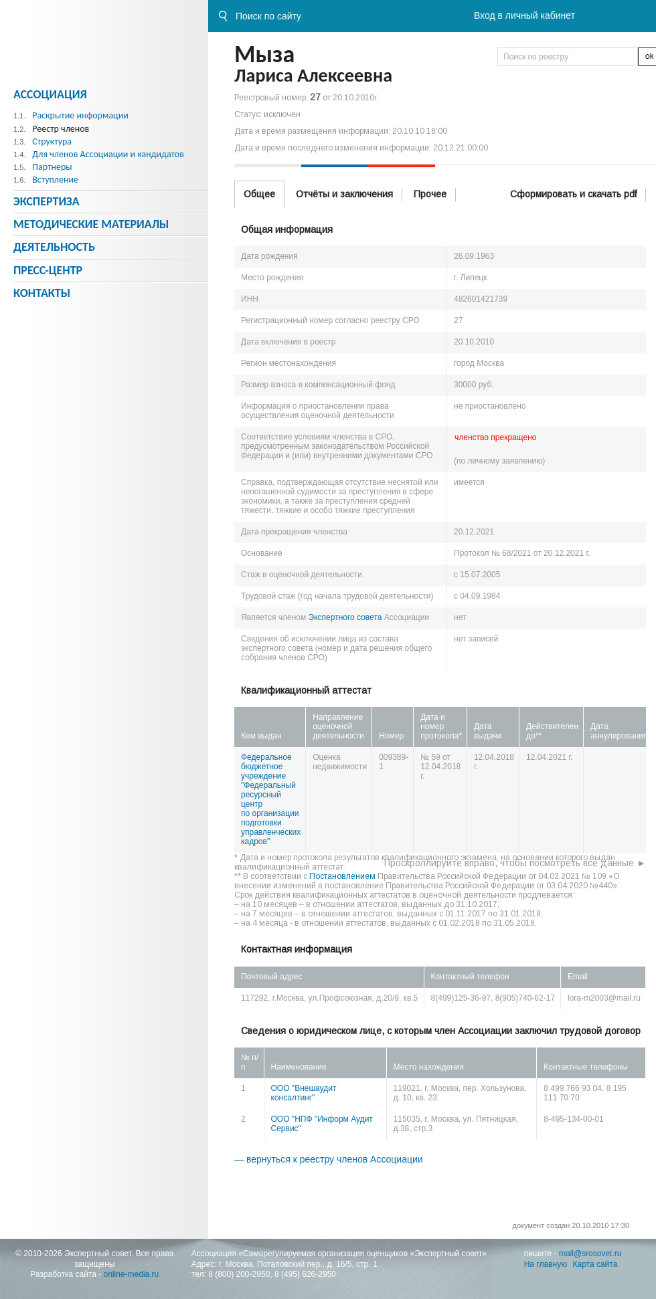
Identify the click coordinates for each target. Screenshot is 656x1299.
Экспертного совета (345, 617)
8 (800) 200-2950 (239, 1274)
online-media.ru (131, 1274)
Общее (259, 194)
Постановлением (342, 876)
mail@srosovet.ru (590, 1253)
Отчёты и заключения (344, 194)
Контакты (41, 293)
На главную (545, 1264)
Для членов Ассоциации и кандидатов (108, 154)
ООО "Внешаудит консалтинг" (304, 1093)
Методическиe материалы (91, 224)
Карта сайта (595, 1264)
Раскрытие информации (80, 115)
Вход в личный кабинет (524, 15)
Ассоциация (50, 94)
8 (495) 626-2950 (305, 1274)
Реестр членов (60, 128)
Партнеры (52, 167)
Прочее (430, 194)
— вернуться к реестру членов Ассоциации (328, 1159)
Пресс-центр (47, 270)
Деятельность (54, 246)
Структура (52, 141)
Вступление (55, 179)
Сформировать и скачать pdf (573, 194)
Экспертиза (46, 201)
